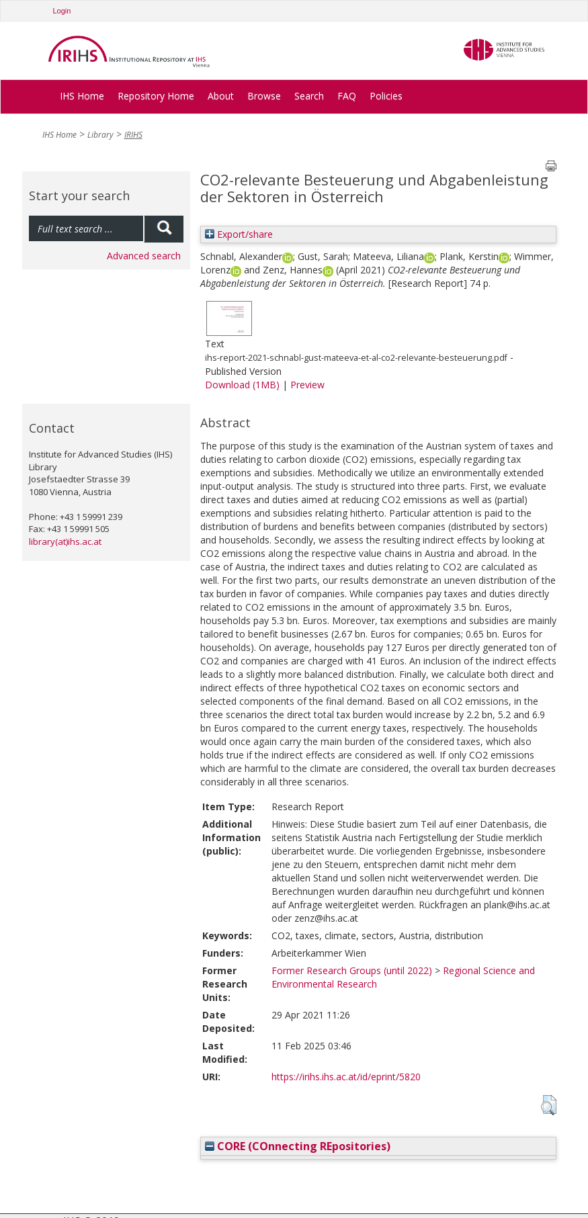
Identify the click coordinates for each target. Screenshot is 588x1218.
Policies (386, 95)
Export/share (239, 234)
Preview (307, 384)
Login (62, 11)
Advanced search (144, 255)
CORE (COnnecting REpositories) (297, 1146)
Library (100, 134)
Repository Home (156, 95)
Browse (264, 95)
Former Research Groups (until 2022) (351, 970)
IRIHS (133, 134)
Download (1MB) (242, 384)
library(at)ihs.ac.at (65, 541)
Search (309, 95)
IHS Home (82, 95)
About (221, 95)
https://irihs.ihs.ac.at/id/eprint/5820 (346, 1076)
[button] (548, 1105)
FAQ (346, 95)
